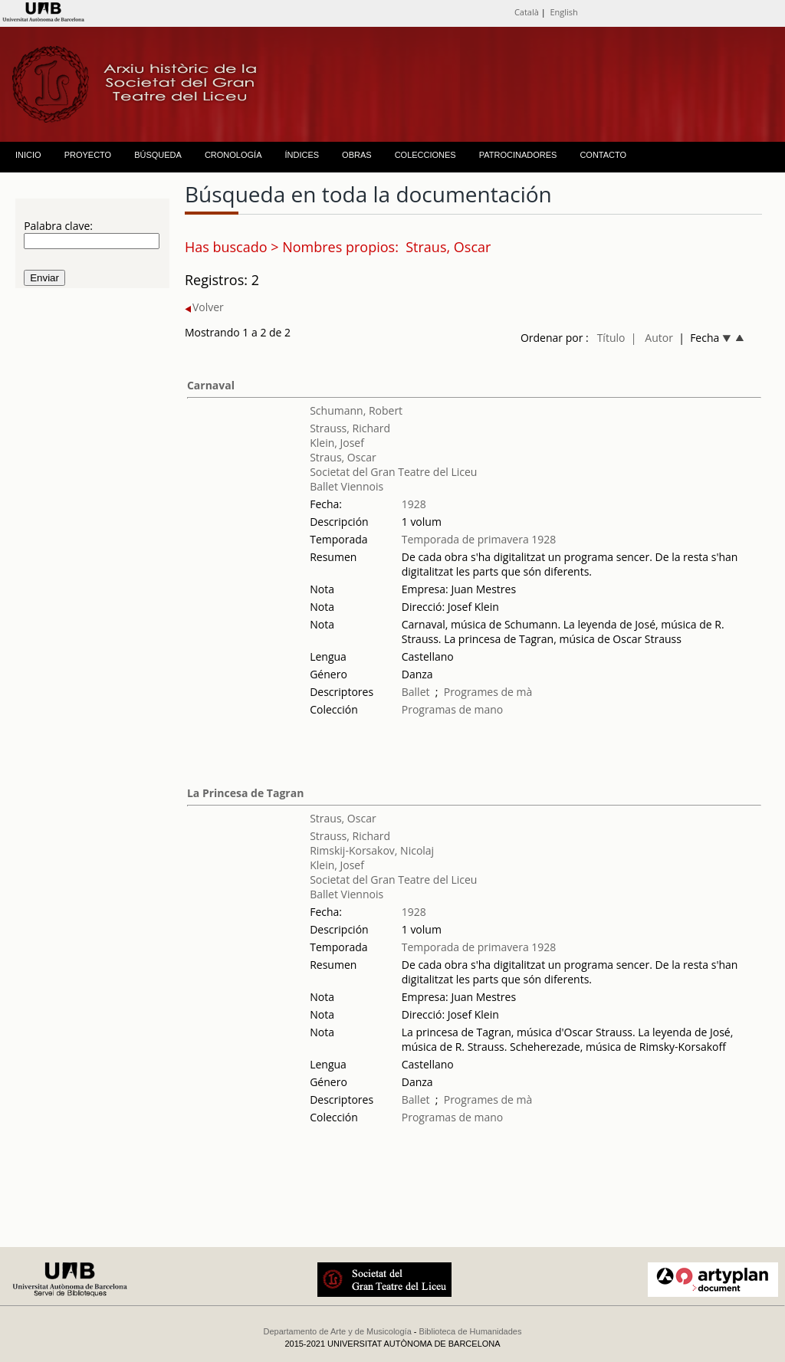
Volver (204, 307)
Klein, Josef (337, 442)
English (563, 12)
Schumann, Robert (356, 410)
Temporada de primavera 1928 (479, 539)
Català (526, 12)
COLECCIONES (425, 154)
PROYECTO (88, 154)
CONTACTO (603, 154)
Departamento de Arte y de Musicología (338, 1331)
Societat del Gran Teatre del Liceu (393, 471)
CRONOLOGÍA (233, 154)
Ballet (416, 691)
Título (611, 337)
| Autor (652, 337)
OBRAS (357, 154)
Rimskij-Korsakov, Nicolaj (372, 850)
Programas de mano (453, 709)
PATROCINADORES (518, 154)
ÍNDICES (301, 154)
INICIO (28, 154)
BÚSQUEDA (158, 154)
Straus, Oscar (343, 457)
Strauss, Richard (350, 428)
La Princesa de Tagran (245, 793)
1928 (414, 504)
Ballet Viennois (346, 486)
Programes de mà (488, 691)
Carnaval (211, 385)
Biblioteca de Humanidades (470, 1331)
